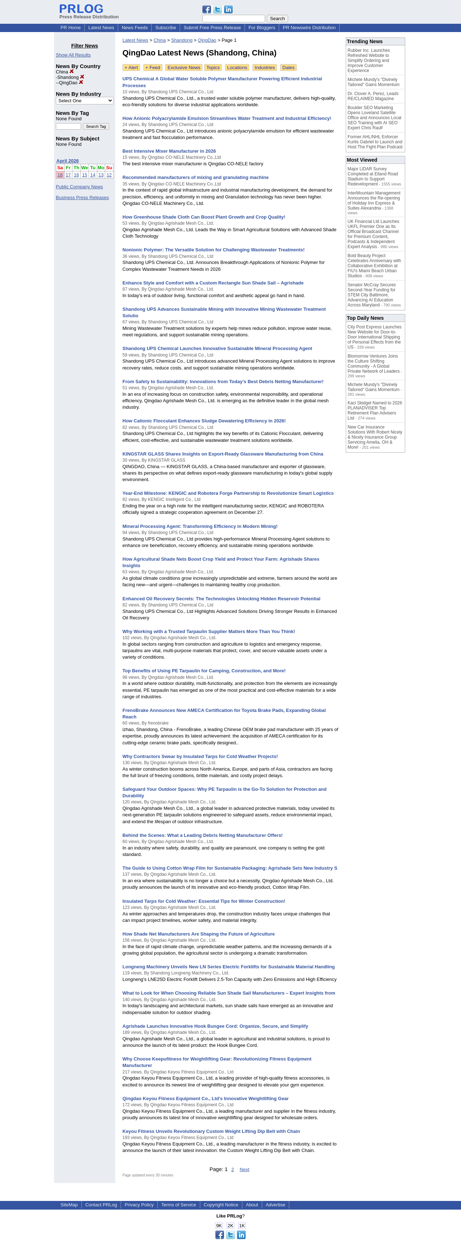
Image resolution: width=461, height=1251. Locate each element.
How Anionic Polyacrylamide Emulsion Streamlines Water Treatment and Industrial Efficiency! (226, 118)
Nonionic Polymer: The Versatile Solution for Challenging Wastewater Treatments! (213, 249)
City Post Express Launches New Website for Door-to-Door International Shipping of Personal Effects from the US (375, 337)
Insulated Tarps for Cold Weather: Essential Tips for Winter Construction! (203, 901)
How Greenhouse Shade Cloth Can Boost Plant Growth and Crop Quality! (203, 217)
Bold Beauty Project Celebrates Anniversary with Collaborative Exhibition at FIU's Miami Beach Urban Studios (374, 265)
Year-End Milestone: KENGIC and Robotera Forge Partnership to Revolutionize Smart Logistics (228, 493)
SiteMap (69, 1204)
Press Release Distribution (89, 14)
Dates (288, 67)
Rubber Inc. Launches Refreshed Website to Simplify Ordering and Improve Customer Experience (369, 60)
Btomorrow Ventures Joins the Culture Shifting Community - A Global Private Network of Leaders (374, 364)
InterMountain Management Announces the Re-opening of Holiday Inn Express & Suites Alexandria (374, 200)
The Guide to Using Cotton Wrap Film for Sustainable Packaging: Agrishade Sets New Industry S (229, 868)
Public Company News (79, 186)
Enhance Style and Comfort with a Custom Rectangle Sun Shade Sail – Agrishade (213, 283)
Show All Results (73, 55)
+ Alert (131, 67)
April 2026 (68, 160)
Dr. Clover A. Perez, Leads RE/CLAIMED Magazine (373, 96)
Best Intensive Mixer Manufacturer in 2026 (169, 151)
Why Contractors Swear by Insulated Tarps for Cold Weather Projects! (200, 756)
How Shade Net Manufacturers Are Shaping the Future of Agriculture (198, 934)
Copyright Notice (221, 1204)
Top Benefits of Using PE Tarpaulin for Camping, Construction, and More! (204, 670)
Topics (213, 67)
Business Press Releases (82, 197)
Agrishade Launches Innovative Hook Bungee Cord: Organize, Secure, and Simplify (215, 1026)
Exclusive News (183, 67)
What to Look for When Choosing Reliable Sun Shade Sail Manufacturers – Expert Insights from (228, 993)
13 (100, 175)
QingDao (71, 82)
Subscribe (165, 27)
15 (84, 175)
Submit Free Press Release (212, 27)
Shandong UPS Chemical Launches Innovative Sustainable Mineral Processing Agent (217, 348)
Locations (237, 67)
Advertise (275, 1204)
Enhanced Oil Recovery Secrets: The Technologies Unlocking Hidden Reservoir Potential (221, 598)
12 (109, 175)
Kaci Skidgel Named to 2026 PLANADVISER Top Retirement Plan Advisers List (375, 410)
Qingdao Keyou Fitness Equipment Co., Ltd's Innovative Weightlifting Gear (205, 1098)
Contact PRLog (101, 1204)
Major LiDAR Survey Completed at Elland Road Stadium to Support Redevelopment (373, 176)
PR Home (71, 27)
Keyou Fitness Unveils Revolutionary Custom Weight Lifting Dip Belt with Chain (211, 1131)
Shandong (70, 77)
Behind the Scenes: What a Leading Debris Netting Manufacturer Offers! (202, 835)
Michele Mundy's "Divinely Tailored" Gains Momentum (373, 82)
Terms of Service (178, 1204)
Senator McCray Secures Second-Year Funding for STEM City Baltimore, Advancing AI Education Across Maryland (372, 295)
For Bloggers (262, 27)
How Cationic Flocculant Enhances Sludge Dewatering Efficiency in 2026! (204, 420)
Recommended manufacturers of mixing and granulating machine (195, 177)
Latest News (101, 27)
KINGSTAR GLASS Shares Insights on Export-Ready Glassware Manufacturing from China (222, 454)
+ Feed (153, 67)
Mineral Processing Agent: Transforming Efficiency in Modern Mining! (200, 526)
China (65, 72)
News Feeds (135, 27)
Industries (265, 67)
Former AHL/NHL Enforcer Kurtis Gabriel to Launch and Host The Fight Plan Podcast (375, 141)
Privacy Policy (139, 1204)
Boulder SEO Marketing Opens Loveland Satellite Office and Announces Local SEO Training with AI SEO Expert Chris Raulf (374, 117)
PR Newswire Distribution (309, 27)
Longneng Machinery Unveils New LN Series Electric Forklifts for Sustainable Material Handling (228, 966)
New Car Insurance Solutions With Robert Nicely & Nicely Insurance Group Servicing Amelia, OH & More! (375, 437)
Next (245, 1169)
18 (60, 175)
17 (68, 175)
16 (76, 175)
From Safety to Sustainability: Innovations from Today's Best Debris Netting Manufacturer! (222, 381)
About (252, 1204)
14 (92, 175)
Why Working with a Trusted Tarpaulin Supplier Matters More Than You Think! (208, 631)
